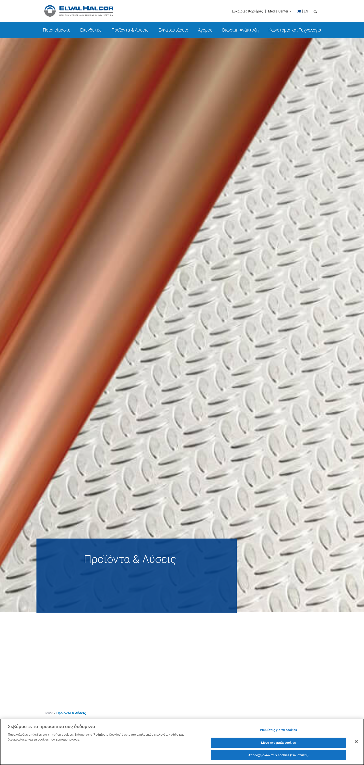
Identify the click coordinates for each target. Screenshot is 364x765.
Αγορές (205, 30)
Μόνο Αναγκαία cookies (278, 745)
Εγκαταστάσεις (173, 30)
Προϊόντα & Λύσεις (130, 30)
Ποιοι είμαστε (56, 30)
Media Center (280, 11)
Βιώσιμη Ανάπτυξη (240, 30)
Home (48, 713)
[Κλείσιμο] (356, 744)
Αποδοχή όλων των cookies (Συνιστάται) (278, 758)
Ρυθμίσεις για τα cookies (278, 732)
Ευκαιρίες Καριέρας (247, 11)
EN (306, 11)
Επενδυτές (91, 30)
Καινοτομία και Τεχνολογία (295, 30)
